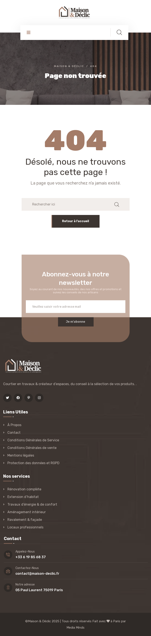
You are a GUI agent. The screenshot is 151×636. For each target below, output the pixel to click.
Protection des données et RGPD (33, 463)
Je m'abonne (75, 324)
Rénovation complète (24, 489)
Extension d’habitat (23, 497)
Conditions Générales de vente (32, 448)
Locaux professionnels (25, 527)
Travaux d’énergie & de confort (32, 504)
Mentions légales (20, 455)
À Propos (14, 425)
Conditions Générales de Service (33, 440)
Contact (14, 433)
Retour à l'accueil (75, 221)
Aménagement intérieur (26, 512)
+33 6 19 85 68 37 (30, 557)
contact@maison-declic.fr (37, 574)
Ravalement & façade (24, 520)
